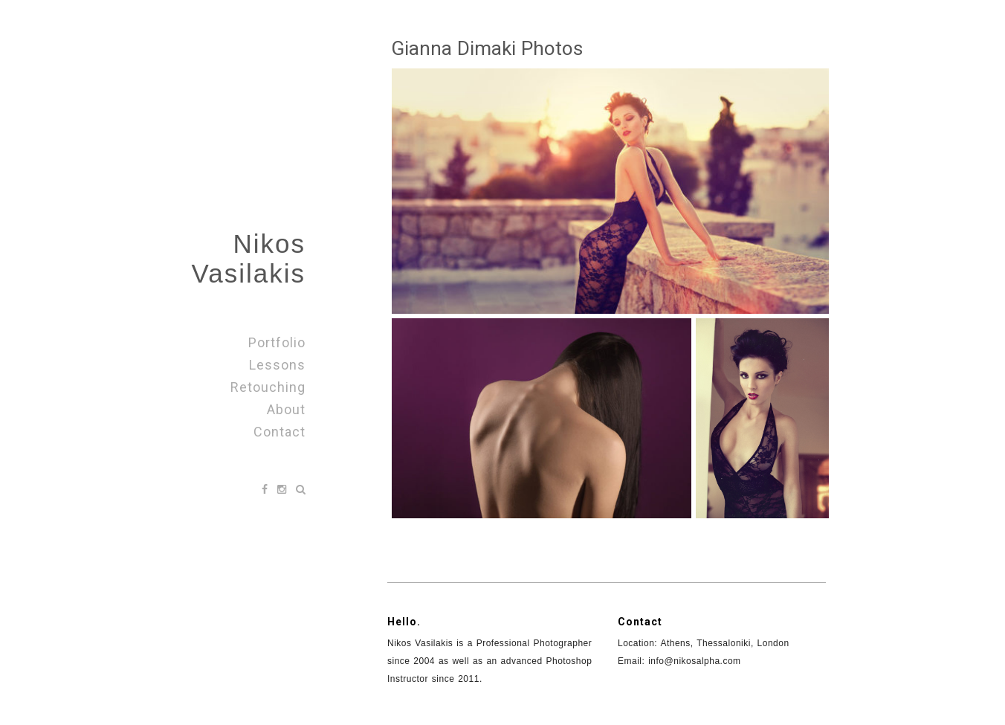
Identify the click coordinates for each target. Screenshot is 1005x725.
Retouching (268, 387)
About (286, 409)
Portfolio (277, 342)
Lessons (277, 365)
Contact (279, 431)
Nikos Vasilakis (248, 258)
